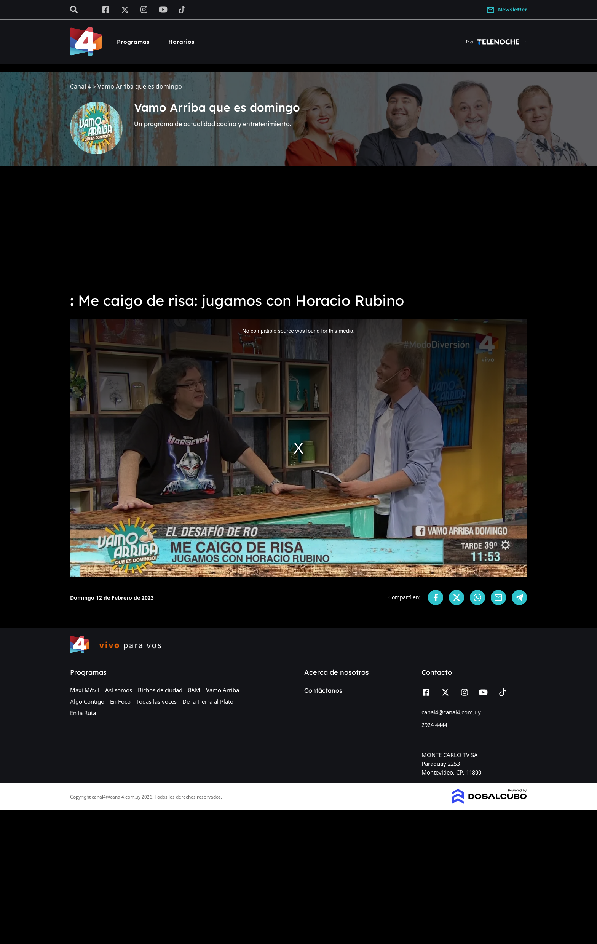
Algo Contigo (87, 701)
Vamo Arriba (222, 690)
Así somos (118, 690)
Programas (133, 41)
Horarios (181, 41)
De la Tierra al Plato (207, 701)
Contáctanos (323, 690)
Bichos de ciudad (160, 690)
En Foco (120, 701)
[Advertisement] (298, 228)
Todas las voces (156, 701)
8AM (194, 690)
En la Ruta (83, 713)
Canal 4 (80, 86)
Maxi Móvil (84, 690)
